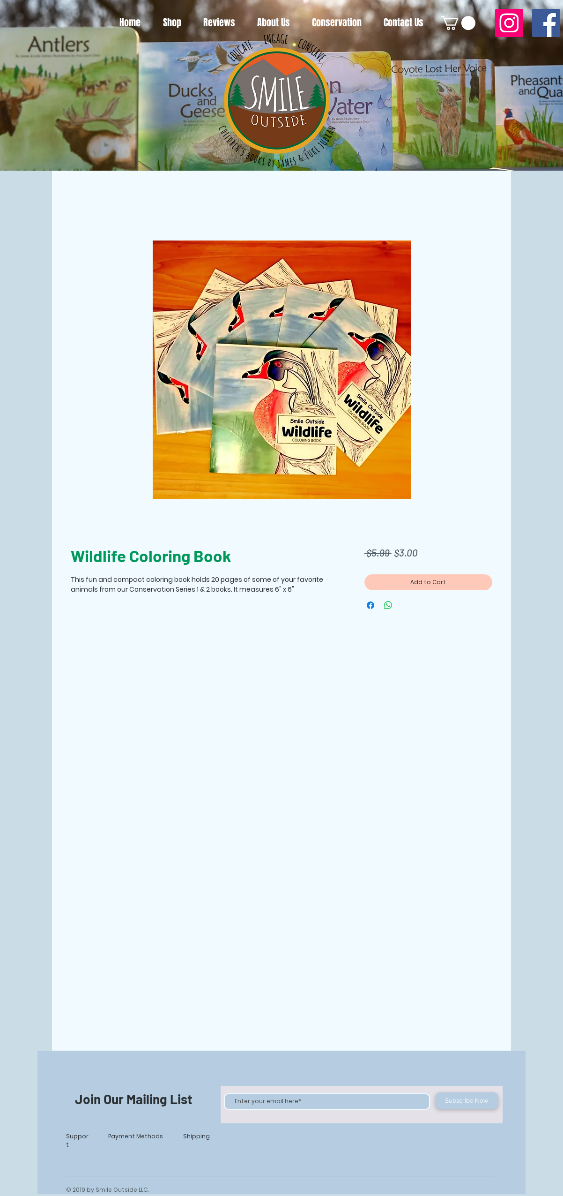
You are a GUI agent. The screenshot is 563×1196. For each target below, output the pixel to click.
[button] (458, 23)
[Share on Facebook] (370, 605)
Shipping (196, 1136)
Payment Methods (135, 1136)
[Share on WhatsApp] (388, 605)
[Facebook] (546, 23)
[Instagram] (509, 23)
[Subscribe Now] (466, 1100)
